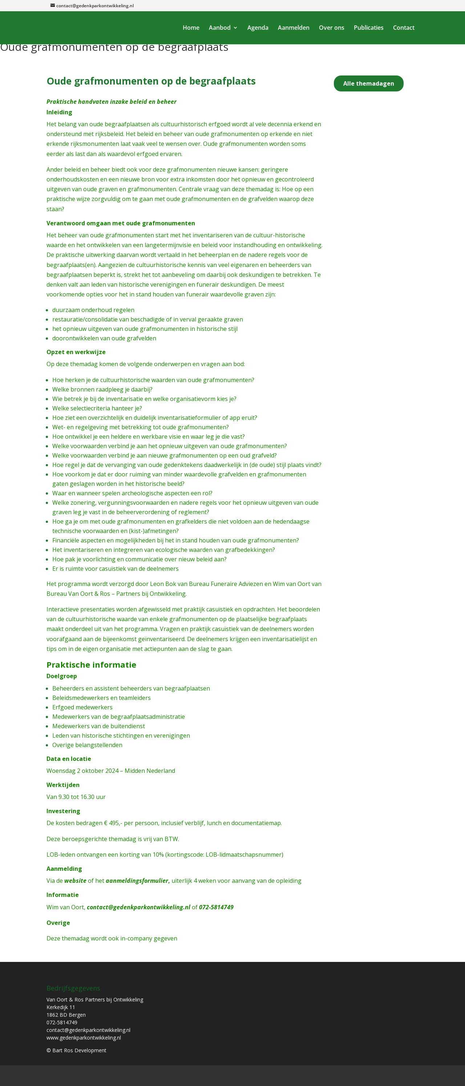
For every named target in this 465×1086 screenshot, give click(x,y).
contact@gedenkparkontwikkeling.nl (138, 907)
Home (191, 28)
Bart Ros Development (100, 1075)
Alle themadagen (368, 83)
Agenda (257, 28)
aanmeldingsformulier (137, 881)
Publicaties (369, 28)
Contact (404, 28)
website (75, 881)
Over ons (331, 28)
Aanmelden (294, 28)
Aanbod (220, 28)
